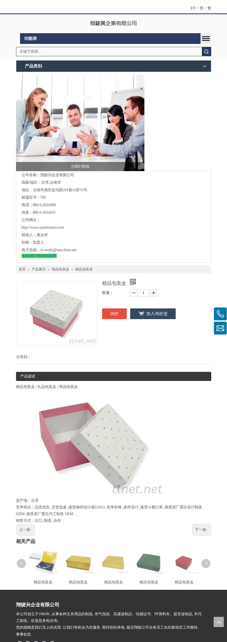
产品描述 (27, 376)
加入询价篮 (157, 313)
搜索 (206, 51)
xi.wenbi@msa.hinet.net (58, 250)
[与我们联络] (80, 123)
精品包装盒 (43, 582)
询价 (114, 313)
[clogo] (113, 23)
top (219, 622)
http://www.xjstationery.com (43, 227)
